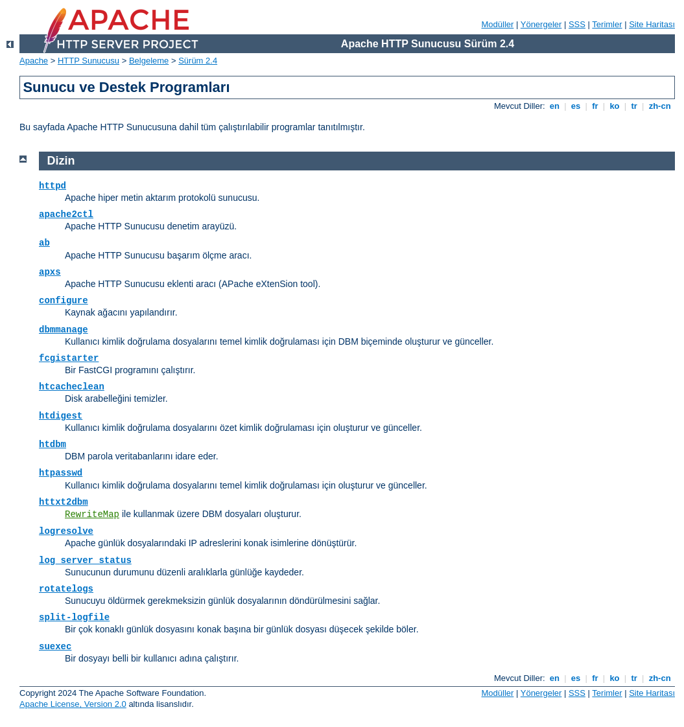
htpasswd (60, 473)
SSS (577, 24)
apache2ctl (66, 214)
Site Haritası (652, 24)
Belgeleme (149, 60)
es (576, 106)
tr (634, 106)
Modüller (498, 24)
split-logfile (74, 617)
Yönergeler (541, 24)
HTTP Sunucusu (88, 60)
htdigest (60, 416)
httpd (52, 186)
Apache (33, 60)
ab (44, 243)
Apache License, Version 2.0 (72, 704)
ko (614, 106)
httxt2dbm (63, 502)
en (554, 106)
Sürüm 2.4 (197, 60)
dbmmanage (63, 330)
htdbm (52, 444)
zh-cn (659, 106)
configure (63, 300)
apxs (50, 272)
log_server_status (85, 560)
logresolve (66, 531)
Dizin (61, 160)
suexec (55, 646)
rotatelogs (66, 589)
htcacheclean (71, 387)
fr (595, 106)
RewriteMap (92, 514)
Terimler (607, 24)
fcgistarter (69, 358)
